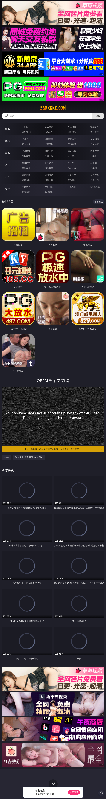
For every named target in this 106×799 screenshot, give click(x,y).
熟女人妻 (26, 144)
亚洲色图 (49, 162)
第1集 (6, 457)
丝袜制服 (49, 144)
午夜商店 (49, 187)
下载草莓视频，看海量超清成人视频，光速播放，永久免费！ (64, 449)
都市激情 (26, 175)
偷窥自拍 (26, 162)
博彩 (7, 129)
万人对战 (72, 126)
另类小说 (49, 180)
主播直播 (72, 144)
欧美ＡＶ (72, 138)
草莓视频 (72, 187)
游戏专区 (94, 126)
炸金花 (49, 131)
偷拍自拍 (49, 150)
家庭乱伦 (49, 175)
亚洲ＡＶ (26, 138)
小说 (7, 177)
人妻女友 (72, 175)
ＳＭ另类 (94, 144)
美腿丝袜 (26, 168)
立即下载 (74, 792)
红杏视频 (26, 192)
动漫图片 (94, 162)
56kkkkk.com (53, 108)
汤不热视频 (94, 187)
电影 (7, 153)
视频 (7, 141)
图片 (7, 165)
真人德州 (49, 126)
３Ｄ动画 (94, 138)
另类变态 (94, 156)
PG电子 (26, 126)
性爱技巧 (94, 180)
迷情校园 (26, 180)
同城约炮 (26, 187)
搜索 (98, 115)
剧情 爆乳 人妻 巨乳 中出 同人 (29, 457)
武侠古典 (94, 175)
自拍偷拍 (49, 138)
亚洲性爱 (26, 150)
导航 (7, 189)
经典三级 (49, 156)
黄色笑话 (72, 180)
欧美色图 (72, 162)
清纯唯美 (49, 168)
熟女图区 (72, 168)
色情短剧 (49, 192)
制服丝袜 (26, 156)
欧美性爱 (94, 150)
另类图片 (94, 168)
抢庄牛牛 (94, 131)
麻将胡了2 (26, 131)
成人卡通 (72, 150)
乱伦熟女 (72, 156)
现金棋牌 (72, 131)
